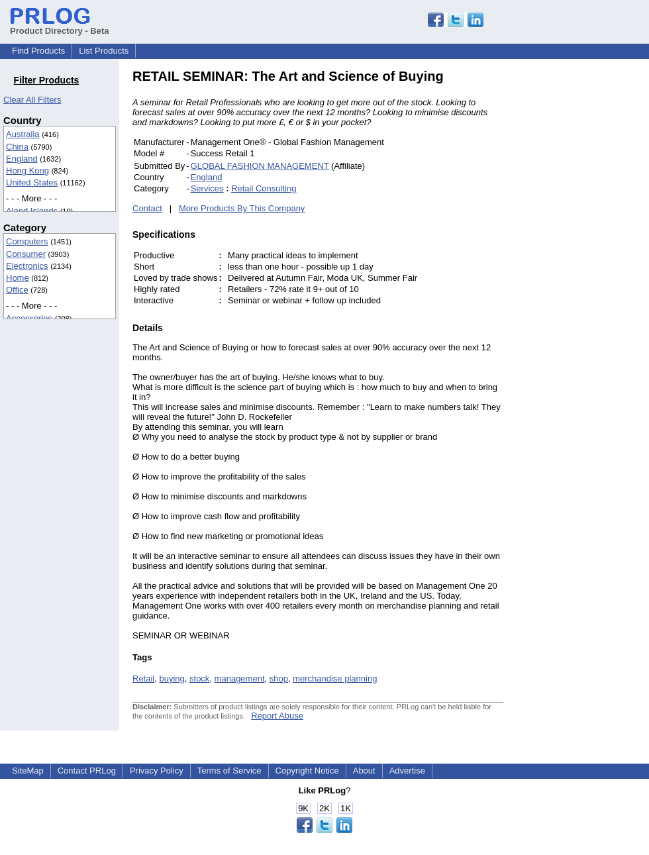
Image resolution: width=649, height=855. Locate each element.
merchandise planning (335, 678)
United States (32, 182)
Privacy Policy (156, 771)
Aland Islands (32, 211)
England (22, 159)
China (17, 147)
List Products (103, 51)
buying (171, 678)
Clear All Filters (32, 100)
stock (199, 678)
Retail (143, 678)
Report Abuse (277, 716)
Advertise (407, 771)
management (240, 678)
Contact (147, 208)
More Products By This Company (242, 208)
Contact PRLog (87, 771)
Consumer (26, 254)
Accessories (29, 318)
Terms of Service (229, 771)
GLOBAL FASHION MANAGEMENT (260, 166)
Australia (23, 134)
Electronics (27, 266)
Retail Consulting (263, 188)
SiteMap (28, 771)
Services (207, 188)
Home (17, 278)
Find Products (38, 51)
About (364, 771)
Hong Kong (27, 171)
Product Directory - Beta (59, 26)
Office (17, 290)
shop (279, 678)
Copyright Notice (307, 771)
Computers (27, 241)
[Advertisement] (593, 267)
